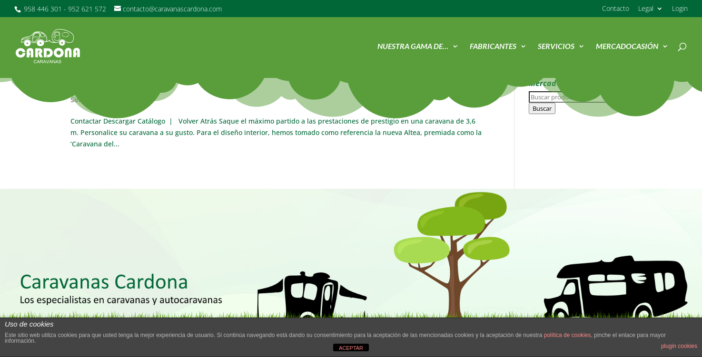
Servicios (556, 46)
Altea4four (99, 85)
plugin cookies (679, 346)
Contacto (615, 9)
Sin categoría (91, 99)
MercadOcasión (627, 46)
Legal (645, 9)
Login (680, 9)
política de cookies (567, 335)
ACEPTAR (351, 348)
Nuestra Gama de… (412, 46)
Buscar (542, 108)
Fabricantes (493, 46)
